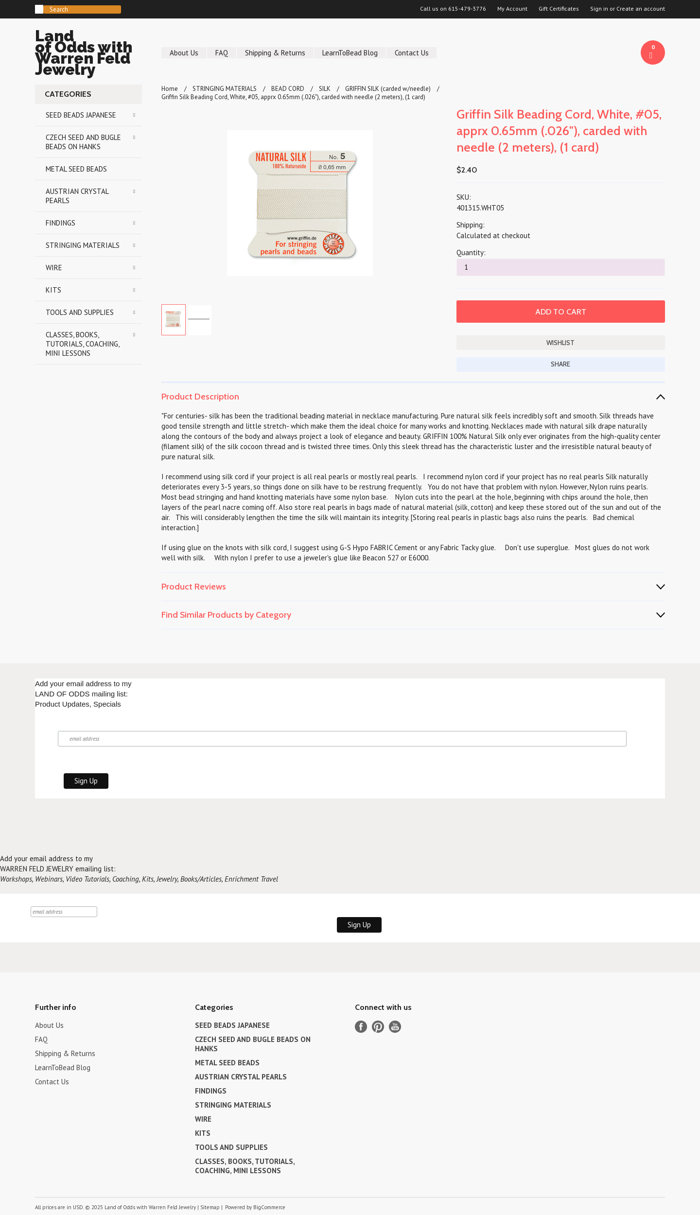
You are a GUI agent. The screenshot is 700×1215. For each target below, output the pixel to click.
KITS (53, 290)
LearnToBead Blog (350, 52)
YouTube (395, 1027)
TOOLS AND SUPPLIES (80, 312)
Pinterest (378, 1027)
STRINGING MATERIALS (83, 245)
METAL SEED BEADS (76, 169)
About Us (184, 52)
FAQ (221, 52)
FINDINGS (60, 222)
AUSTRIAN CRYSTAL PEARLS (77, 196)
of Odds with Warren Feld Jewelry (88, 54)
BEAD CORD (287, 89)
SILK (325, 89)
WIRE (54, 267)
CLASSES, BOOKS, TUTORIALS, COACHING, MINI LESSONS (83, 344)
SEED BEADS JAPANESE (81, 115)
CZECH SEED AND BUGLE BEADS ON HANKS (83, 142)
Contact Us (412, 52)
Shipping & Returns (275, 52)
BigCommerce (269, 1207)
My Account (512, 8)
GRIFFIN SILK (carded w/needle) (388, 89)
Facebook (361, 1027)
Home (169, 89)
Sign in (599, 8)
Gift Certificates (559, 8)
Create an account (640, 8)
